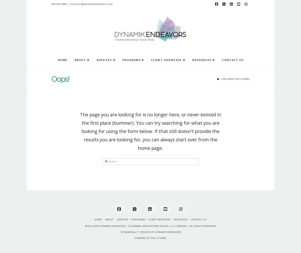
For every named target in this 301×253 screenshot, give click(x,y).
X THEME (161, 238)
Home (98, 219)
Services (122, 219)
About (109, 219)
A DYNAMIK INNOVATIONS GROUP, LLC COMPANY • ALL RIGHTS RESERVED (172, 226)
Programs (138, 219)
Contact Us (198, 219)
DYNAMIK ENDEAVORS (113, 226)
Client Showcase (159, 219)
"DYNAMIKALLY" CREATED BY (137, 232)
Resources (181, 219)
